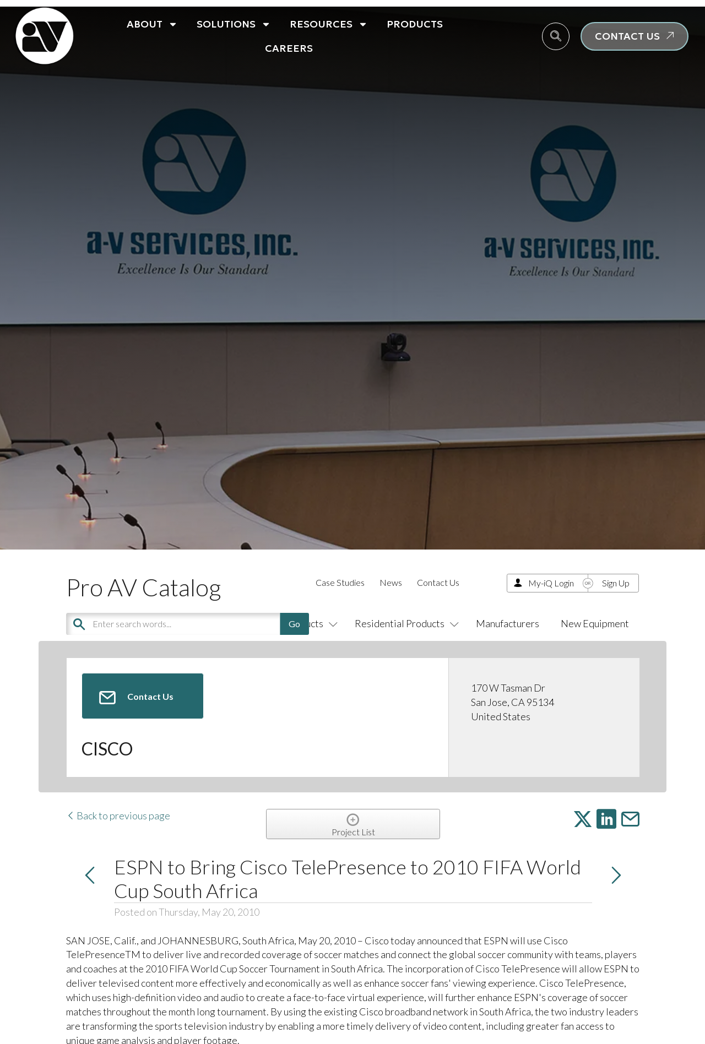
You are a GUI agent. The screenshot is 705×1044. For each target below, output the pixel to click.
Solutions (234, 24)
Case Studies (340, 582)
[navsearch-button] (556, 36)
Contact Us (438, 582)
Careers (289, 48)
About (152, 24)
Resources (329, 24)
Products (415, 24)
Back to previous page (118, 815)
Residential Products (404, 623)
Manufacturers (507, 623)
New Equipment (595, 623)
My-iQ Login (551, 583)
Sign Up (616, 583)
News (390, 582)
